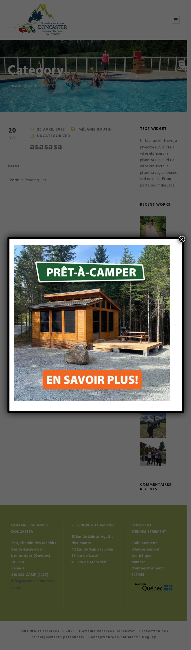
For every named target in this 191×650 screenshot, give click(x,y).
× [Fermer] (181, 239)
